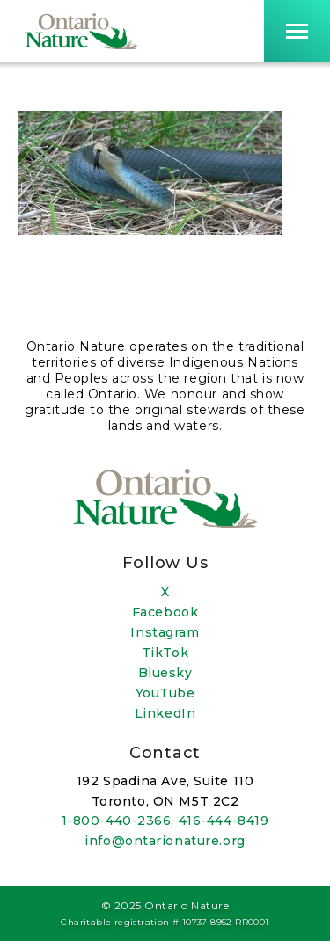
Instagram (164, 632)
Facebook (165, 612)
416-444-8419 (224, 820)
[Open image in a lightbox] (150, 230)
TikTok (165, 652)
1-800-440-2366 (117, 820)
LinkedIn (165, 713)
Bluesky (165, 673)
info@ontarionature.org (164, 841)
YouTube (165, 693)
